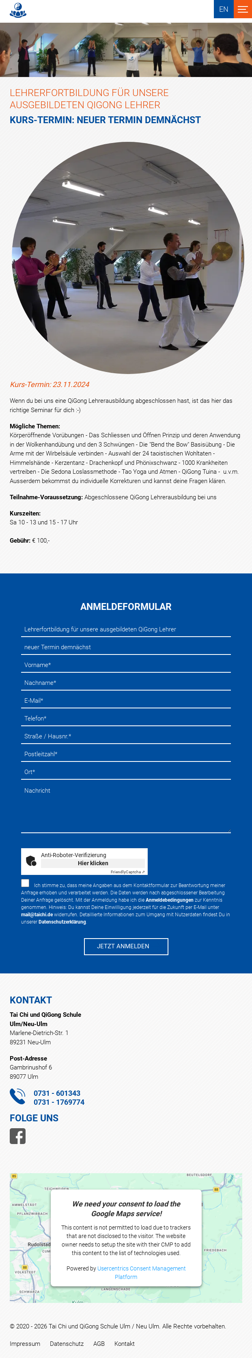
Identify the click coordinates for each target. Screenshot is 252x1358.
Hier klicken (93, 863)
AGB (99, 1343)
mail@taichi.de (37, 914)
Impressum (25, 1343)
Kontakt (124, 1343)
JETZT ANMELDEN (123, 946)
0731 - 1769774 (59, 1102)
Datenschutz (67, 1343)
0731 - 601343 (57, 1093)
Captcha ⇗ (128, 872)
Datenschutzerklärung (62, 922)
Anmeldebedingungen (170, 900)
